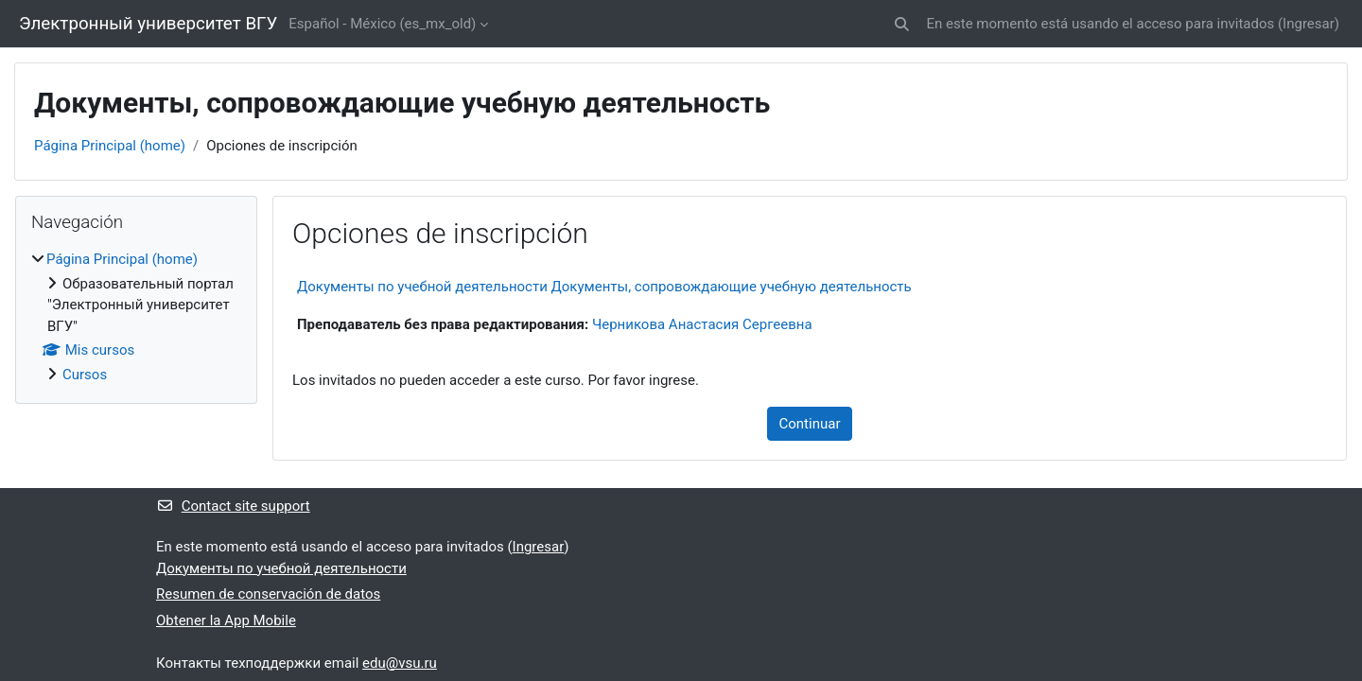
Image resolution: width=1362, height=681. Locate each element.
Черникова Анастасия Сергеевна (702, 324)
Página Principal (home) (109, 145)
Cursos (84, 374)
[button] (901, 24)
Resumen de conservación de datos (268, 593)
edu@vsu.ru (399, 663)
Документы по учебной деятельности (281, 568)
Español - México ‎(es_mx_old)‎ (382, 23)
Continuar (810, 423)
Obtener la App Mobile (226, 620)
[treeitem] (136, 317)
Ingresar (1309, 23)
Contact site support (233, 506)
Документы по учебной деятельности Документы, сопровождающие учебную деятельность (604, 286)
